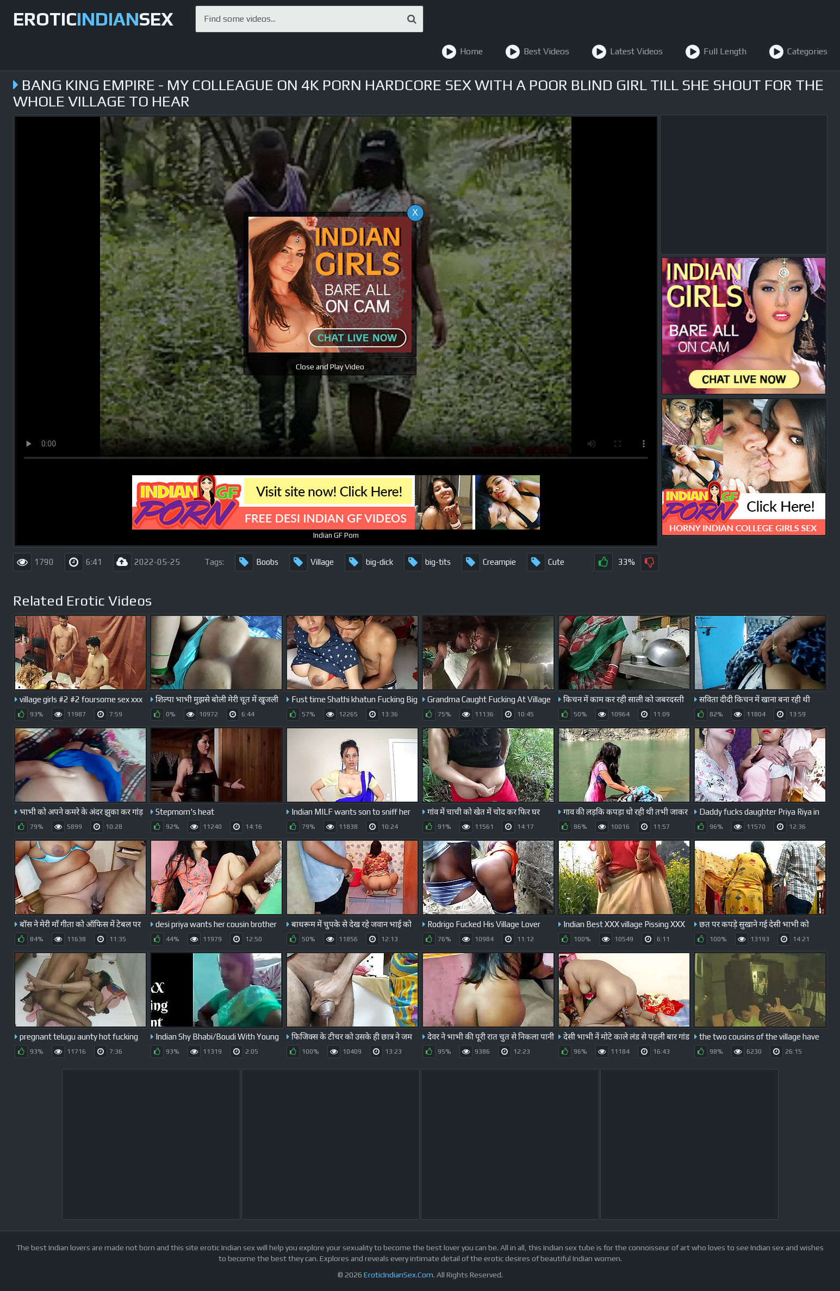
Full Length (715, 51)
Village (311, 562)
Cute (545, 562)
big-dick (369, 562)
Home (462, 51)
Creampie (489, 562)
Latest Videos (627, 51)
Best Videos (537, 51)
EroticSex (93, 18)
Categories (798, 51)
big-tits (427, 562)
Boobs (256, 562)
